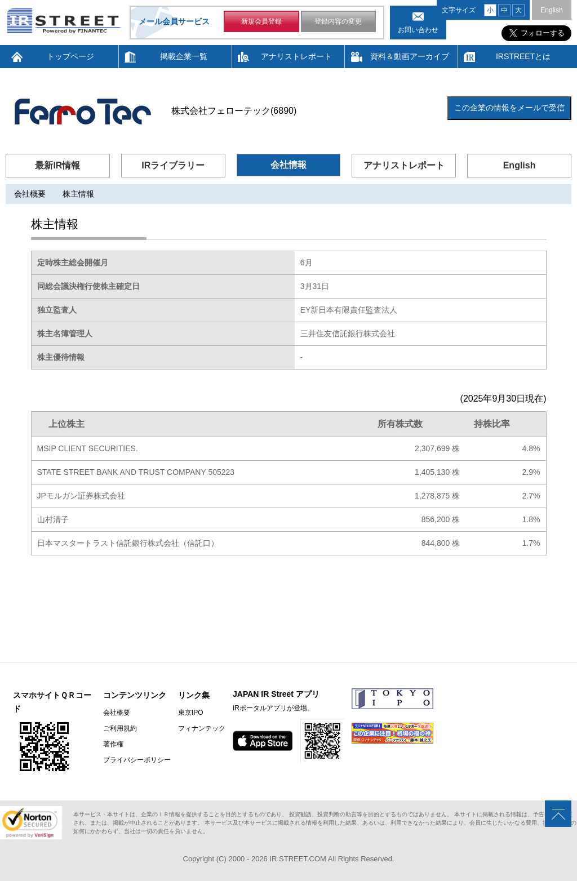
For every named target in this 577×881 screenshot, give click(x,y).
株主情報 (78, 193)
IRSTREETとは (523, 56)
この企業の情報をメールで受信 (509, 107)
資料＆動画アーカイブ (409, 56)
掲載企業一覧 (183, 56)
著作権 (113, 744)
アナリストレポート (296, 56)
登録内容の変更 (338, 21)
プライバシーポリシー (137, 760)
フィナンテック (201, 728)
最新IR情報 (57, 165)
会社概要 (30, 193)
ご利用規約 (120, 728)
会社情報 (288, 165)
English (551, 10)
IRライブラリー (173, 165)
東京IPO (190, 713)
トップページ (70, 56)
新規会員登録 (261, 21)
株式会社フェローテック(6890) (233, 110)
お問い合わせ (418, 30)
